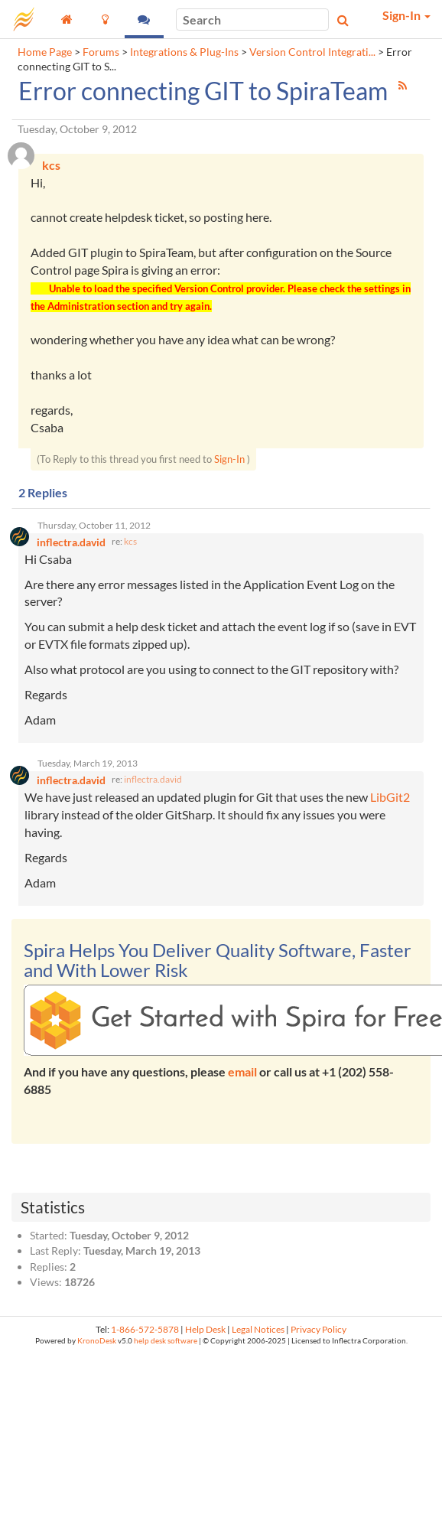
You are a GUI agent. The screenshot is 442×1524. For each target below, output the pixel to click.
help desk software (165, 1341)
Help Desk (205, 1329)
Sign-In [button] (406, 15)
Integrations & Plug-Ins (184, 52)
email (242, 1071)
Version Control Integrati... (312, 52)
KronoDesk (96, 1341)
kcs (130, 541)
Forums (101, 52)
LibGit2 (390, 797)
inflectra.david (153, 779)
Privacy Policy (318, 1329)
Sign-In (229, 459)
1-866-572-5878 (145, 1329)
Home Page (45, 52)
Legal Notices (258, 1329)
